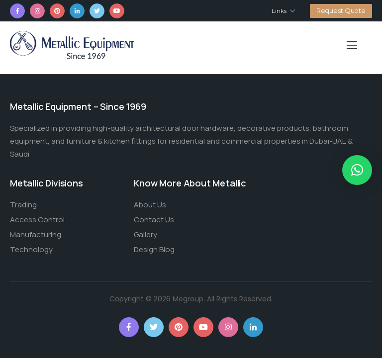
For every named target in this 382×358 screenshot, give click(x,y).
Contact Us (154, 219)
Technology (31, 249)
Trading (23, 204)
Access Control (37, 219)
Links (279, 10)
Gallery (145, 234)
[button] (357, 170)
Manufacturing (35, 234)
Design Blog (154, 249)
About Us (150, 204)
